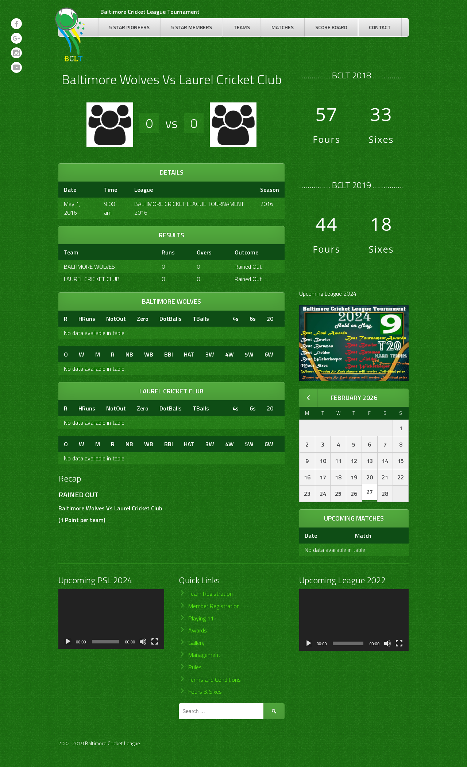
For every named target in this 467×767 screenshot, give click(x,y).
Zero (142, 318)
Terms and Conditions (214, 679)
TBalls (201, 318)
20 (270, 318)
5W (249, 354)
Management (204, 654)
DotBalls (170, 318)
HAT (189, 354)
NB (129, 354)
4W (229, 354)
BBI (168, 354)
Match (363, 535)
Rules (195, 667)
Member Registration (214, 605)
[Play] (68, 641)
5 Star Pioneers (129, 27)
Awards (197, 630)
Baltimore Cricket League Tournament (150, 11)
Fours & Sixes (205, 691)
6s (253, 318)
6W (269, 354)
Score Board (331, 27)
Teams (242, 27)
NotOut (116, 318)
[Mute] (143, 641)
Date (311, 535)
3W (209, 354)
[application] (111, 619)
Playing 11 (201, 618)
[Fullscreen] (154, 641)
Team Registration (210, 593)
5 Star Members (191, 27)
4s (235, 318)
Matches (282, 27)
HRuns (86, 318)
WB (148, 354)
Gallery (196, 642)
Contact (380, 27)
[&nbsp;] (221, 319)
